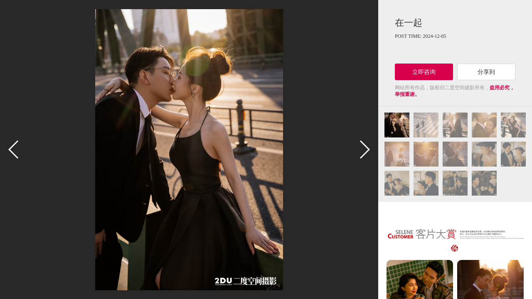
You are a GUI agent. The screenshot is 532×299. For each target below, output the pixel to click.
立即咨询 (424, 72)
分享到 (486, 72)
